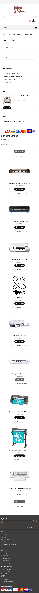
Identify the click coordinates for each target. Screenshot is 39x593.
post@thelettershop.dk (9, 581)
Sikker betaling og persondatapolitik (13, 79)
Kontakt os (4, 542)
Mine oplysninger (6, 563)
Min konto (4, 553)
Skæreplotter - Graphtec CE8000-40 (19, 412)
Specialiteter (4, 534)
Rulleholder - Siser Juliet (20, 335)
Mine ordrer (4, 555)
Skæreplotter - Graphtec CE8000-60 (19, 450)
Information (7, 69)
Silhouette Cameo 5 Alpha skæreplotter (19, 488)
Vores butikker (7, 82)
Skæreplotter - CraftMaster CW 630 (19, 183)
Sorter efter (4, 144)
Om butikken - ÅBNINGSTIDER (12, 73)
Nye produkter (5, 537)
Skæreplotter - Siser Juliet (19, 259)
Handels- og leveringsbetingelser (13, 76)
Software (25, 121)
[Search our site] (18, 16)
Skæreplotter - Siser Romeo (20, 374)
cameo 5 (6, 124)
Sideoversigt (4, 547)
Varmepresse (17, 121)
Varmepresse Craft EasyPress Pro (23, 96)
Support (19, 297)
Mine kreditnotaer (6, 558)
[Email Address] (17, 521)
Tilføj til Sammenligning (20, 193)
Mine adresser (5, 560)
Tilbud (5, 92)
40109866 (5, 579)
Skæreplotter (8, 121)
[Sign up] (36, 521)
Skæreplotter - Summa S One (19, 221)
